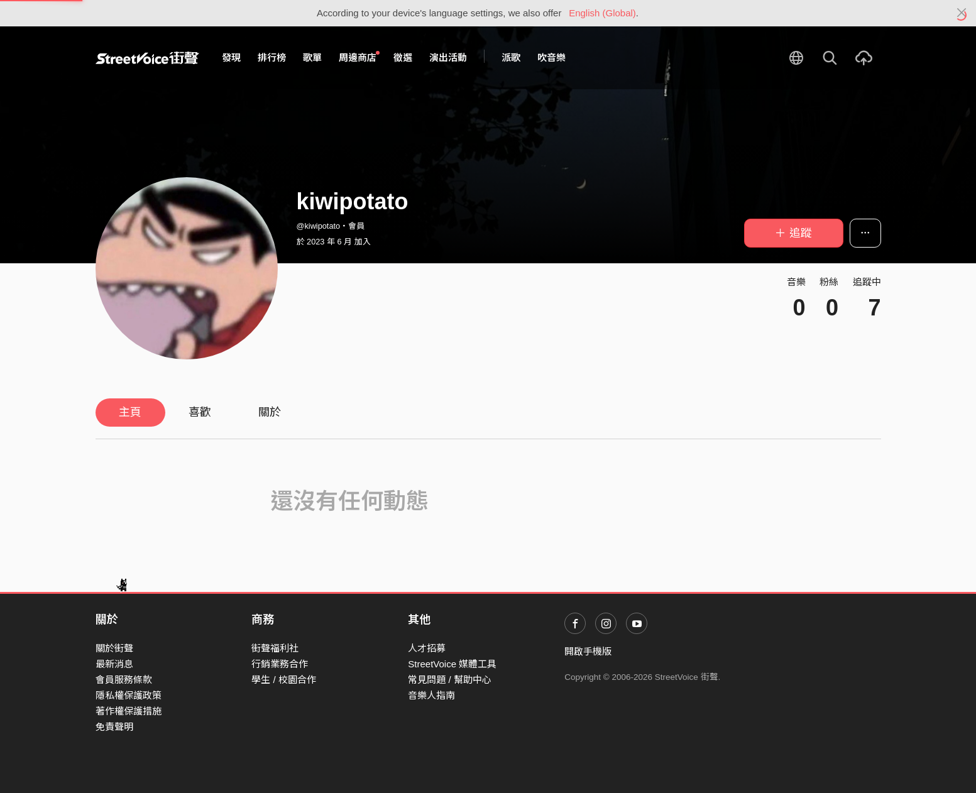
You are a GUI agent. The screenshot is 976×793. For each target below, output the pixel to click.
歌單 (312, 57)
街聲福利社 (275, 648)
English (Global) (602, 13)
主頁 (130, 412)
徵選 (402, 57)
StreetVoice (147, 58)
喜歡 (200, 412)
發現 (231, 57)
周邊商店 (359, 57)
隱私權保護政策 (129, 695)
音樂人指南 (431, 695)
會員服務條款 (124, 679)
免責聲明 (114, 726)
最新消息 (114, 664)
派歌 (511, 57)
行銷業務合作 (279, 664)
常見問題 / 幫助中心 (449, 679)
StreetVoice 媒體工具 (452, 664)
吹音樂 (551, 57)
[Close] (962, 13)
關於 (269, 412)
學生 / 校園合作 (283, 679)
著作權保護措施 (129, 711)
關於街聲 (114, 648)
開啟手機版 (587, 651)
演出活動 (448, 57)
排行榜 (272, 57)
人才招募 (427, 648)
